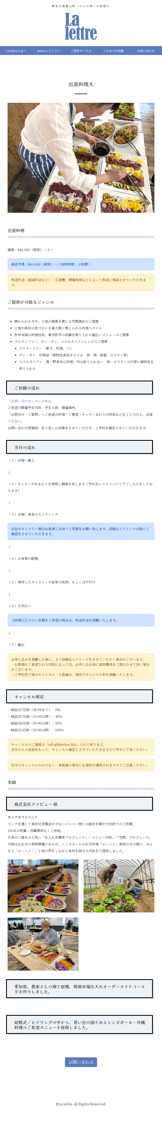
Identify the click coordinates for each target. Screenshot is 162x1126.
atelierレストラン (48, 51)
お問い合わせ (146, 51)
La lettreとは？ (16, 51)
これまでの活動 (113, 51)
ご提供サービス (81, 51)
